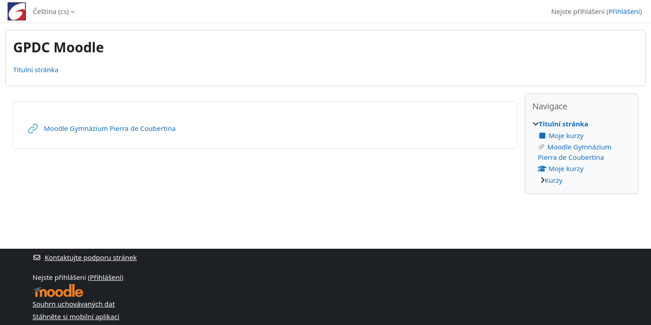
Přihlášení (624, 11)
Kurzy (553, 180)
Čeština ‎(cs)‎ (51, 11)
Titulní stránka (35, 69)
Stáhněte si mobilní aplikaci (76, 316)
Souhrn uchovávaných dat (74, 303)
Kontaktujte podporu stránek (85, 257)
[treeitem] (582, 152)
